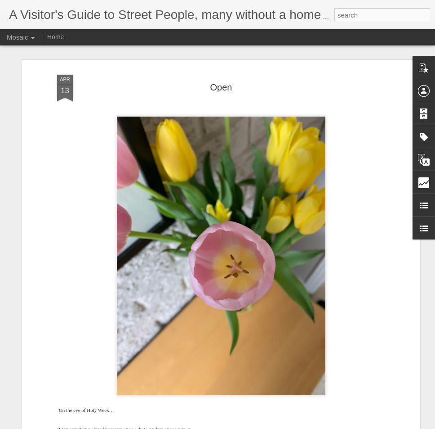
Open (221, 87)
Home (55, 37)
